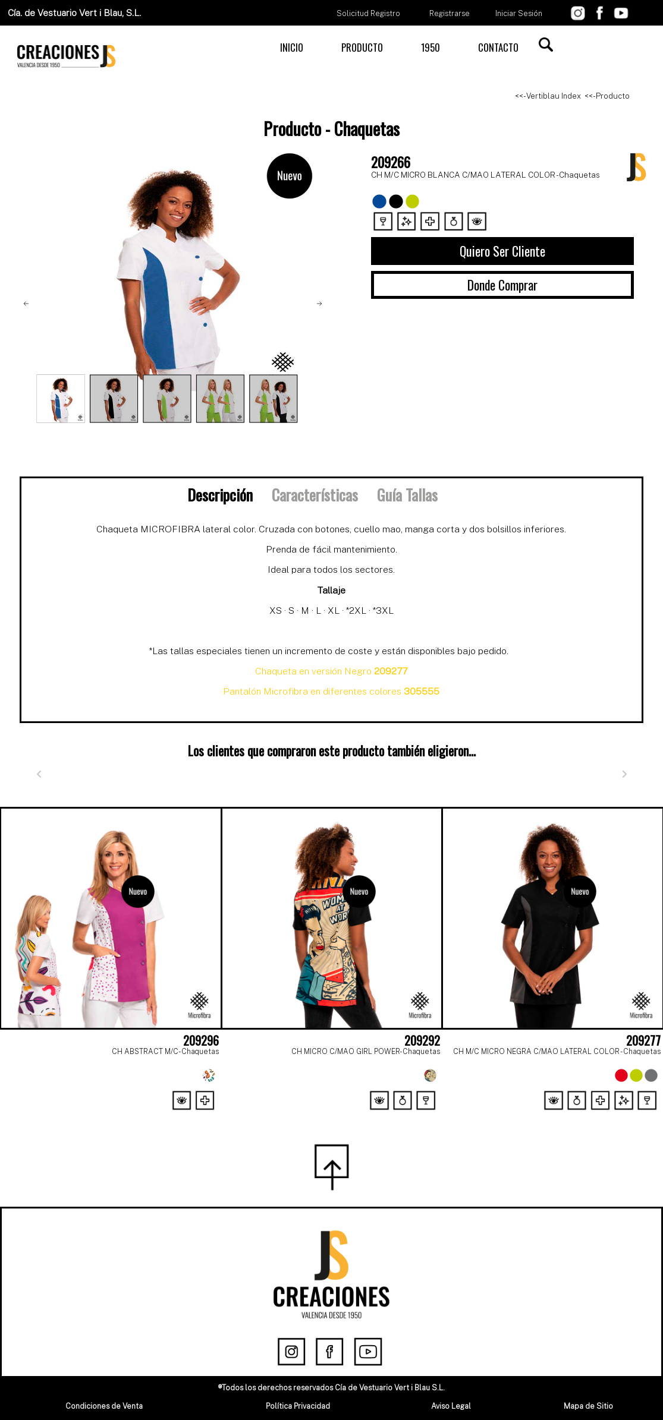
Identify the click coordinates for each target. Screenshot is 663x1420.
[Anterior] (39, 774)
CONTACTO (498, 47)
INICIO (291, 47)
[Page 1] (319, 1116)
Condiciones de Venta (104, 1406)
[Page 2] (345, 1116)
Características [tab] (315, 494)
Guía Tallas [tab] (407, 494)
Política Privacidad (298, 1406)
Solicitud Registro (368, 13)
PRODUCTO (362, 47)
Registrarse (449, 13)
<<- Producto (607, 95)
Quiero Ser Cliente (502, 250)
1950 (430, 47)
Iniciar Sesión (518, 13)
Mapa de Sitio (588, 1406)
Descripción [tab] (220, 494)
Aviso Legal (451, 1406)
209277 (643, 1040)
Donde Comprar (502, 284)
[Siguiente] (624, 774)
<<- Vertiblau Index (548, 95)
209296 (201, 1040)
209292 (422, 1040)
